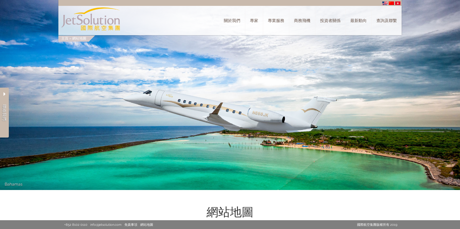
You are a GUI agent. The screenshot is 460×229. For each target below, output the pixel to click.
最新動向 (358, 20)
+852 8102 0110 (75, 225)
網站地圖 (79, 38)
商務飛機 (302, 20)
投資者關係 (330, 20)
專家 (254, 20)
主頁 (64, 38)
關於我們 (232, 20)
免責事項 (130, 225)
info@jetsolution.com (105, 225)
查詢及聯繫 (386, 20)
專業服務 (276, 20)
